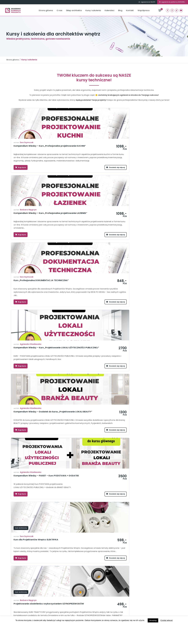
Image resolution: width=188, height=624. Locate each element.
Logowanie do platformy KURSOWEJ (168, 2)
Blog (120, 10)
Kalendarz (109, 10)
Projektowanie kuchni (43, 584)
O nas (59, 10)
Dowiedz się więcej (49, 185)
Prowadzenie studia (22, 374)
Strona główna (46, 10)
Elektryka (37, 596)
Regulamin (101, 599)
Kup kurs (21, 185)
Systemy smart (69, 587)
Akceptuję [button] (153, 620)
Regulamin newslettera (106, 602)
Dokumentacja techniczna (45, 590)
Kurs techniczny (21, 297)
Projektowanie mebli (72, 584)
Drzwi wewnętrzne (41, 593)
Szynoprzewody (70, 590)
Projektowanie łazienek (44, 587)
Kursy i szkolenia (93, 10)
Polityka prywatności (105, 605)
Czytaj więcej (166, 620)
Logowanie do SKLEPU (136, 2)
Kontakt (130, 10)
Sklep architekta (74, 10)
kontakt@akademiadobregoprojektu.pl (153, 591)
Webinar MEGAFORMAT (73, 593)
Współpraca (143, 10)
